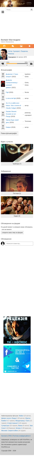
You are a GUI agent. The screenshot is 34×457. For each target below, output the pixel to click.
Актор (10, 51)
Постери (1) (17, 193)
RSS (10, 436)
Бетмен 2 (19, 428)
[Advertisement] (17, 26)
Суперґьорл (5, 425)
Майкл (21, 416)
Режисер (11, 53)
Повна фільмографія (9, 133)
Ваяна (20, 425)
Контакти (4, 436)
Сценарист (16, 51)
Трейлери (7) (17, 164)
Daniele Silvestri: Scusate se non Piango (11, 114)
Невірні (8, 127)
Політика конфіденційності (22, 436)
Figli (7, 92)
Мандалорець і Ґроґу (23, 420)
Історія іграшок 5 (12, 423)
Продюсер (24, 51)
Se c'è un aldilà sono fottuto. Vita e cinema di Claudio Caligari (13, 105)
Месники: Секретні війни (9, 430)
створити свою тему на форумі (12, 232)
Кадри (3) (17, 216)
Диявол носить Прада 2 (9, 418)
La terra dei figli (11, 98)
